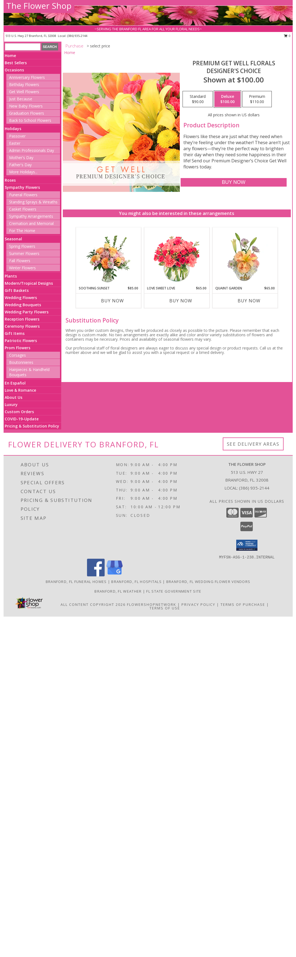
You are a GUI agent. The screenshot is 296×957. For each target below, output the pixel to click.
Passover (17, 136)
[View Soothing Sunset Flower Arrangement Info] (108, 256)
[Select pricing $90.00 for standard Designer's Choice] (198, 99)
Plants (11, 276)
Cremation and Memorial (31, 223)
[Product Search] (22, 46)
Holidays (13, 128)
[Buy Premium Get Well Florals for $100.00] (234, 182)
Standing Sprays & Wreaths (33, 202)
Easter (14, 143)
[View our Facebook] (96, 574)
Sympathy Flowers (22, 187)
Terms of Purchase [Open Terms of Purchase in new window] (243, 604)
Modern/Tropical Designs (29, 283)
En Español (15, 383)
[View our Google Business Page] (114, 574)
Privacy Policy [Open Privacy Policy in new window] (198, 604)
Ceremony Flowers (22, 326)
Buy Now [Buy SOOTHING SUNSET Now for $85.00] (112, 301)
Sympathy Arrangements (31, 216)
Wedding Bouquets (23, 304)
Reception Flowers (22, 319)
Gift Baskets (17, 290)
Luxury (11, 404)
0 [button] (287, 36)
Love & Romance (20, 390)
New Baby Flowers (26, 106)
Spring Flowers (22, 246)
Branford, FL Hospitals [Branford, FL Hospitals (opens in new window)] (136, 581)
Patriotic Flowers (21, 340)
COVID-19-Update (22, 418)
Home (10, 55)
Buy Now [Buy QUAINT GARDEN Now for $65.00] (249, 301)
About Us (13, 397)
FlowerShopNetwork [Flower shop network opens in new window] (151, 604)
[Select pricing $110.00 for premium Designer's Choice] (257, 99)
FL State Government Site (173, 591)
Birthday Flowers (24, 84)
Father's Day (20, 164)
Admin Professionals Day (31, 150)
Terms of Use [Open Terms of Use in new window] (165, 608)
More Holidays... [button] (23, 171)
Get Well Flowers (24, 91)
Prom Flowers (17, 347)
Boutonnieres (21, 362)
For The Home (22, 230)
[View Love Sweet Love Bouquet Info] (177, 257)
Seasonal (13, 238)
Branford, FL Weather (118, 591)
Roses (10, 180)
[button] (246, 545)
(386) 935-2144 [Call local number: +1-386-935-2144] (77, 36)
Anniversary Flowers (27, 77)
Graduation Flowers (26, 113)
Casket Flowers (22, 209)
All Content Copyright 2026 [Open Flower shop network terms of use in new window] (93, 604)
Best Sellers (16, 62)
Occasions (14, 69)
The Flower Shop (39, 5)
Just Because (20, 98)
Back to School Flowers (30, 120)
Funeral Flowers (23, 194)
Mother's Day (21, 157)
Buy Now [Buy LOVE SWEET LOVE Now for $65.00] (180, 301)
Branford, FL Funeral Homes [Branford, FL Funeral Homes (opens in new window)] (76, 581)
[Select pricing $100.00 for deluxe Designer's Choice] (227, 99)
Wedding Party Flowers (26, 311)
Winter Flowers (22, 267)
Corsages (17, 355)
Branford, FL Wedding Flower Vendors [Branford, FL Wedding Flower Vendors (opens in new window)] (208, 581)
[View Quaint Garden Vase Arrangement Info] (245, 256)
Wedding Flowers (21, 297)
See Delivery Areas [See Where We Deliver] (253, 444)
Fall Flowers (19, 260)
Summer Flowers (24, 253)
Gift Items (15, 333)
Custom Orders (19, 411)
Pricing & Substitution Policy (32, 426)
